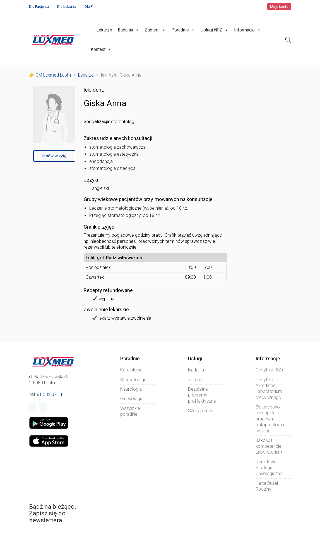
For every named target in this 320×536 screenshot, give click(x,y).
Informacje (247, 30)
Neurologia (131, 389)
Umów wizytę (54, 155)
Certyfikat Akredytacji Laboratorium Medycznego (269, 388)
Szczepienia (200, 410)
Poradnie (183, 30)
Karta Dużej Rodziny (267, 486)
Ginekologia (131, 398)
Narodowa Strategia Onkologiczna (269, 467)
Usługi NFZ (214, 30)
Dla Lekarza (66, 6)
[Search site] (288, 40)
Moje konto (279, 6)
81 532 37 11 (50, 394)
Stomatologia (133, 379)
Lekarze (104, 30)
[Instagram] (43, 407)
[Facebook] (32, 407)
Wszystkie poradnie (130, 411)
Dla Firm (91, 6)
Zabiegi (155, 30)
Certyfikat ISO (269, 370)
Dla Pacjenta (39, 6)
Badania (128, 30)
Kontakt (101, 49)
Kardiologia (131, 370)
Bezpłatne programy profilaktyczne (202, 395)
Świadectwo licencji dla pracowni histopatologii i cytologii (270, 418)
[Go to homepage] (53, 40)
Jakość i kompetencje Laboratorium (269, 446)
